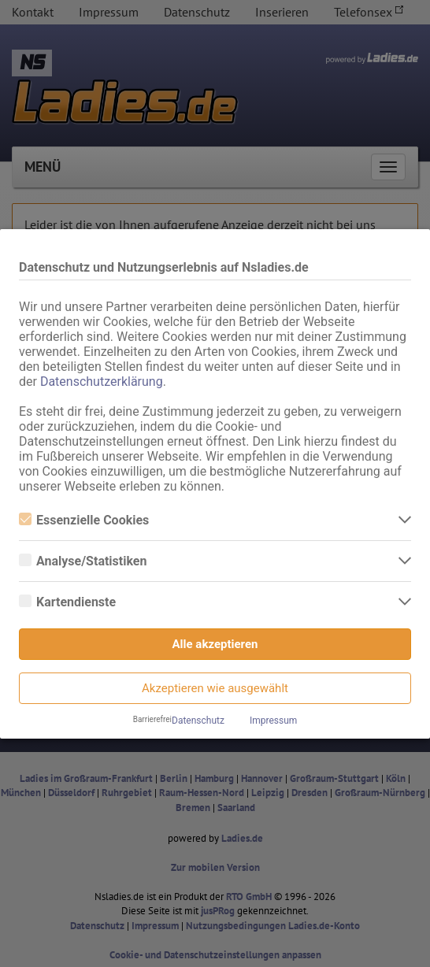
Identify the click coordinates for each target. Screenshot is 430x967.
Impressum (273, 720)
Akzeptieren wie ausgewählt (215, 688)
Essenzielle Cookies (84, 520)
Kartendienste (67, 602)
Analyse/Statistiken (82, 561)
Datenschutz (198, 720)
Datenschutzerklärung (101, 381)
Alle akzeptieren (215, 644)
